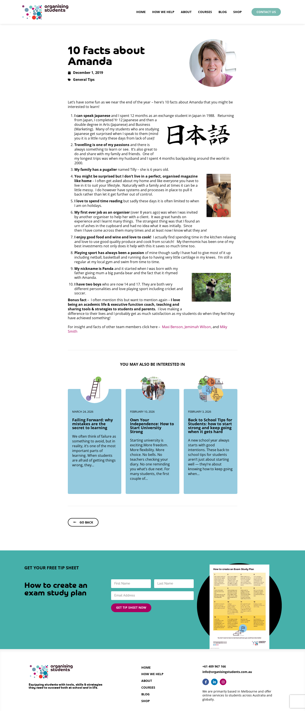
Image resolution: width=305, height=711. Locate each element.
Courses (205, 12)
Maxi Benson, (173, 326)
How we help (152, 674)
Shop (237, 12)
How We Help (163, 12)
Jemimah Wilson (198, 326)
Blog (222, 12)
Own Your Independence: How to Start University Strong (152, 425)
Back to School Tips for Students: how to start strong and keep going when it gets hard (210, 425)
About (186, 12)
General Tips (84, 79)
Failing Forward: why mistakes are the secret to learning (92, 423)
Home (141, 12)
